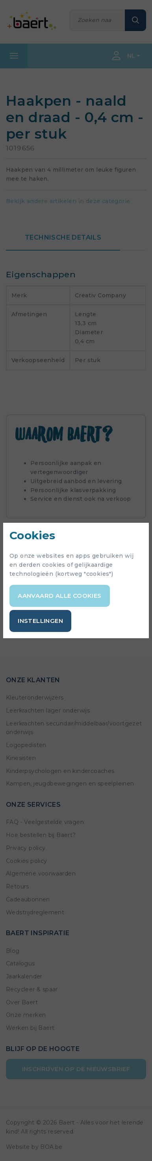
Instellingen (40, 620)
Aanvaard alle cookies (59, 595)
